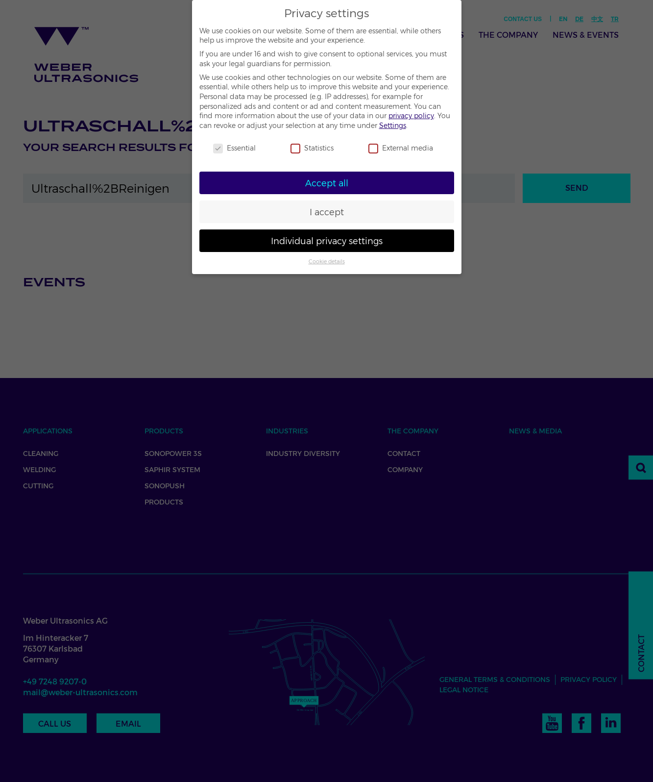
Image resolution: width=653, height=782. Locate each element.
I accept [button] (327, 212)
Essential (234, 148)
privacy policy (411, 115)
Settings (392, 125)
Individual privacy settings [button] (327, 241)
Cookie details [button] (327, 261)
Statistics (312, 148)
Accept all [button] (326, 183)
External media (400, 148)
